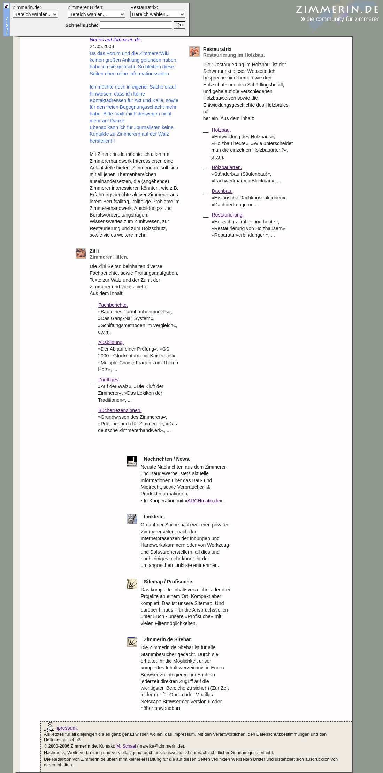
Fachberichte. (113, 305)
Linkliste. (154, 517)
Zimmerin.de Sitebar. (168, 639)
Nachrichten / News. (167, 459)
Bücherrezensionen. (120, 410)
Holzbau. (221, 130)
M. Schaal (126, 746)
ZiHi (135, 254)
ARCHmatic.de (203, 500)
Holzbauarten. (227, 167)
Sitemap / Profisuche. (168, 581)
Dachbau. (222, 191)
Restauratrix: (144, 7)
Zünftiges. (109, 379)
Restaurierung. (228, 215)
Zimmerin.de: (27, 7)
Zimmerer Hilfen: (86, 7)
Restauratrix (248, 52)
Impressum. (65, 728)
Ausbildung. (111, 342)
